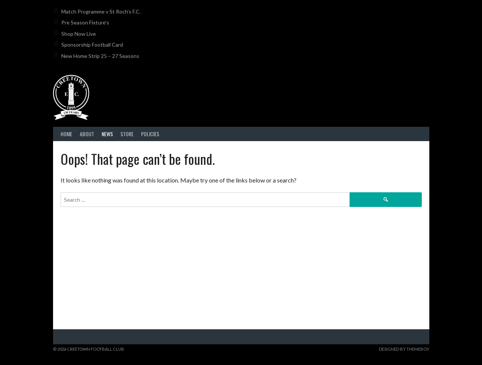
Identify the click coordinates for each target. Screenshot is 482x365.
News (107, 134)
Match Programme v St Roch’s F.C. (101, 11)
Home (66, 134)
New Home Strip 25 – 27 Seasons (100, 56)
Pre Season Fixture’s (85, 22)
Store (127, 134)
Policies (150, 134)
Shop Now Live (78, 33)
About (87, 134)
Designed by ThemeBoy (404, 349)
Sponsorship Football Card (92, 44)
